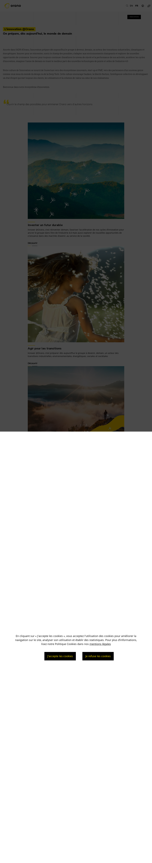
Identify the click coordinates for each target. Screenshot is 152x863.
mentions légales (100, 644)
